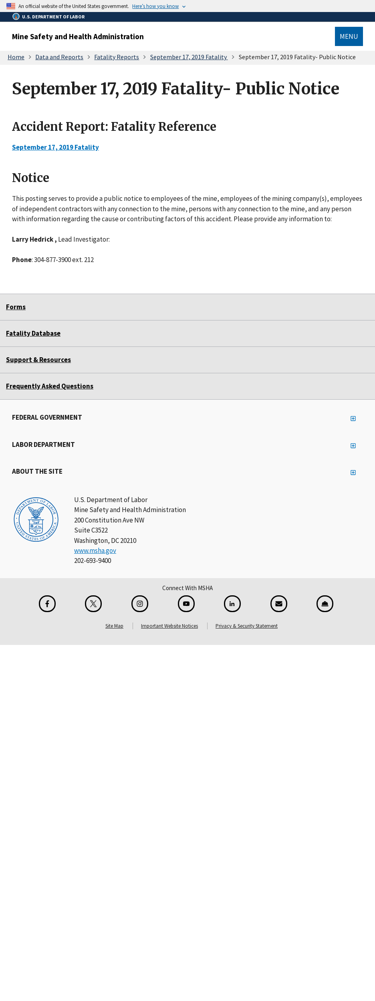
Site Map (114, 626)
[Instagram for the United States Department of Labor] (139, 603)
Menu (349, 36)
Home (16, 57)
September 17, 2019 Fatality (189, 57)
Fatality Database (33, 333)
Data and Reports (59, 57)
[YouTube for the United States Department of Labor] (186, 603)
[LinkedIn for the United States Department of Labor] (232, 603)
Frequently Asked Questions (49, 386)
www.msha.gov (95, 550)
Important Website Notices (169, 626)
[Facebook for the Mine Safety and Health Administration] (47, 603)
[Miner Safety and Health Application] (325, 603)
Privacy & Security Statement (247, 626)
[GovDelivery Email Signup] (278, 603)
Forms (16, 306)
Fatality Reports (116, 57)
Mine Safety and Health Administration (78, 36)
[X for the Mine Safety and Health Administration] (93, 603)
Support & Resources (38, 359)
